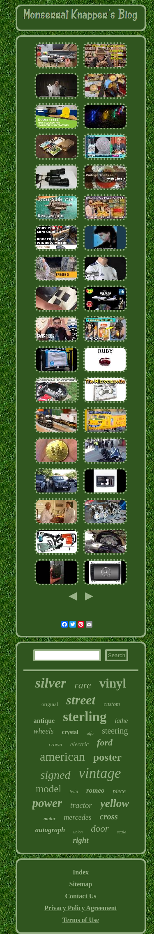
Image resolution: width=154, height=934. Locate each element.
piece (119, 791)
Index (81, 872)
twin (73, 791)
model (49, 788)
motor (49, 818)
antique (44, 720)
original (49, 704)
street (80, 699)
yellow (114, 803)
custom (111, 704)
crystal (70, 732)
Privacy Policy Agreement (80, 907)
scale (121, 831)
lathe (121, 720)
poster (107, 757)
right (80, 840)
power (47, 803)
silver (51, 682)
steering (115, 730)
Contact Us (81, 896)
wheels (44, 731)
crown (55, 744)
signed (55, 774)
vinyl (112, 683)
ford (105, 742)
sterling (84, 716)
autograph (50, 830)
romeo (95, 790)
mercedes (77, 817)
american (62, 756)
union (78, 832)
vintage (100, 773)
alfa (90, 733)
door (99, 829)
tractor (81, 805)
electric (79, 744)
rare (82, 685)
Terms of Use (80, 919)
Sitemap (80, 884)
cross (109, 816)
